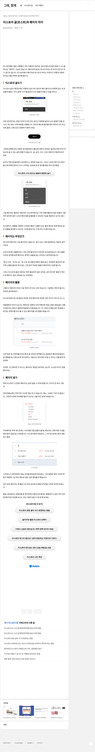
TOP (90, 743)
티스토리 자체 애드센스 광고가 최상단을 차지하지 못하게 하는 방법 (29, 643)
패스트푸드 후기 (77, 126)
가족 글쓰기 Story (78, 108)
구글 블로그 (30, 743)
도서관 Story (77, 100)
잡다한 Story (76, 123)
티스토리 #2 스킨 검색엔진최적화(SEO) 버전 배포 (22, 628)
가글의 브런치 (6, 743)
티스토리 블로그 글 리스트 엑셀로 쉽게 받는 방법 (22, 653)
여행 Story (76, 116)
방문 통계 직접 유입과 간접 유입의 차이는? (20, 659)
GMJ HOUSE (78, 87)
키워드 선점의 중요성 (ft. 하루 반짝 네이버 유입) (34, 529)
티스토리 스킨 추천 (34, 557)
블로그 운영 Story (78, 110)
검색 (88, 5)
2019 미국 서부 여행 (78, 119)
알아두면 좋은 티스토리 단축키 (34, 520)
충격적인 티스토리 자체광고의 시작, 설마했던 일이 (23, 648)
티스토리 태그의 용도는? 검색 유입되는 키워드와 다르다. (34, 538)
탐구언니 (40, 743)
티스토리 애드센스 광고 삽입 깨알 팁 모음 (34, 548)
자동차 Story (77, 97)
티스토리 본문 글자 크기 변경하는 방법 (34, 510)
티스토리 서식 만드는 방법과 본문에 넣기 (34, 173)
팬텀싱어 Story (77, 105)
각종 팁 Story (77, 102)
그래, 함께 (10, 5)
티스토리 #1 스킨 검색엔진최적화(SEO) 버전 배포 (22, 633)
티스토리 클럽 (18, 743)
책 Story (75, 94)
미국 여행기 (39, 5)
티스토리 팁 (28, 5)
